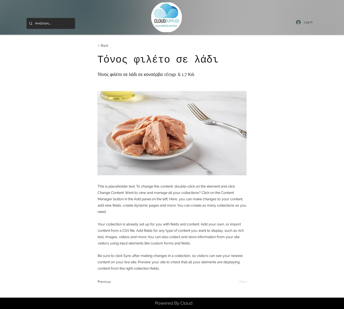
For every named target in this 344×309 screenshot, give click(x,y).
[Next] (236, 281)
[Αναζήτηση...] (50, 23)
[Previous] (112, 281)
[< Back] (112, 45)
